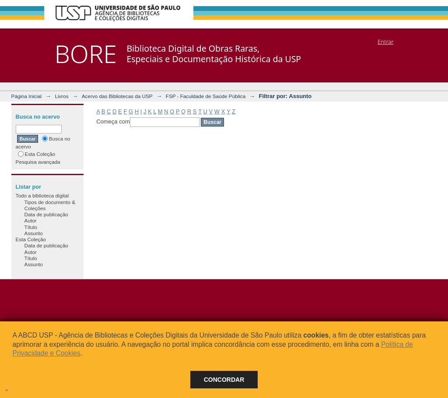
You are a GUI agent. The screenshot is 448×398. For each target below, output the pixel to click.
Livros (61, 96)
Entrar (385, 42)
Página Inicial (26, 96)
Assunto (33, 233)
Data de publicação (46, 214)
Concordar (224, 379)
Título (30, 227)
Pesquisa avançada (38, 162)
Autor (30, 220)
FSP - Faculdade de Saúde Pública (205, 96)
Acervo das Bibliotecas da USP (117, 96)
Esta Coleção (37, 154)
